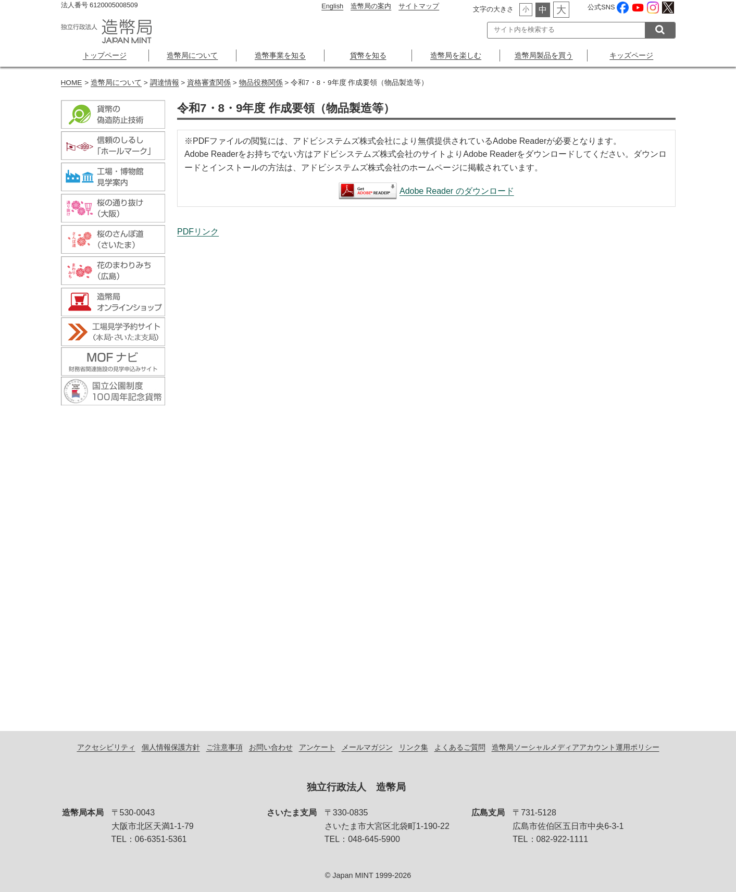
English (332, 6)
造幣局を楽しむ (455, 55)
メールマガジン (367, 747)
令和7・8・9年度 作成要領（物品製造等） (426, 473)
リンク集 (413, 747)
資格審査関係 (209, 82)
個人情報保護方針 (171, 747)
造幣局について (192, 55)
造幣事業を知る (280, 55)
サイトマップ (418, 6)
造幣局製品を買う (544, 55)
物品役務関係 (261, 82)
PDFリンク (198, 231)
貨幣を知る (368, 55)
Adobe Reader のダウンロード (457, 191)
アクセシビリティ (106, 747)
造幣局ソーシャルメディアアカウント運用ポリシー (575, 747)
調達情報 (164, 82)
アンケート (317, 747)
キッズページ (631, 55)
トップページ (105, 55)
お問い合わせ (271, 747)
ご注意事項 (224, 747)
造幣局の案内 (371, 6)
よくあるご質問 (459, 747)
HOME (71, 82)
